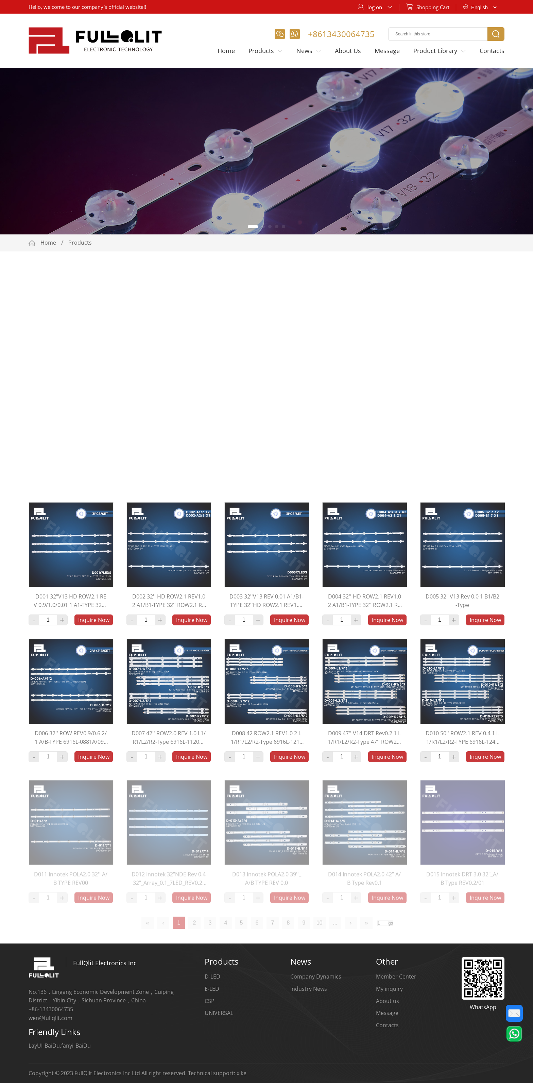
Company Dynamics (315, 976)
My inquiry (389, 988)
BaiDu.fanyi (59, 1045)
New (128, 483)
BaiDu (83, 1045)
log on (374, 7)
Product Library (439, 51)
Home (226, 51)
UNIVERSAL (219, 1013)
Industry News (308, 988)
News (308, 51)
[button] (253, 226)
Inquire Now (93, 625)
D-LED (212, 976)
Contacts (492, 51)
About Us (348, 51)
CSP (209, 1001)
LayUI (35, 1045)
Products (265, 51)
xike (241, 1073)
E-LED (212, 988)
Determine (378, 483)
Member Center (396, 976)
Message (387, 51)
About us (387, 1001)
